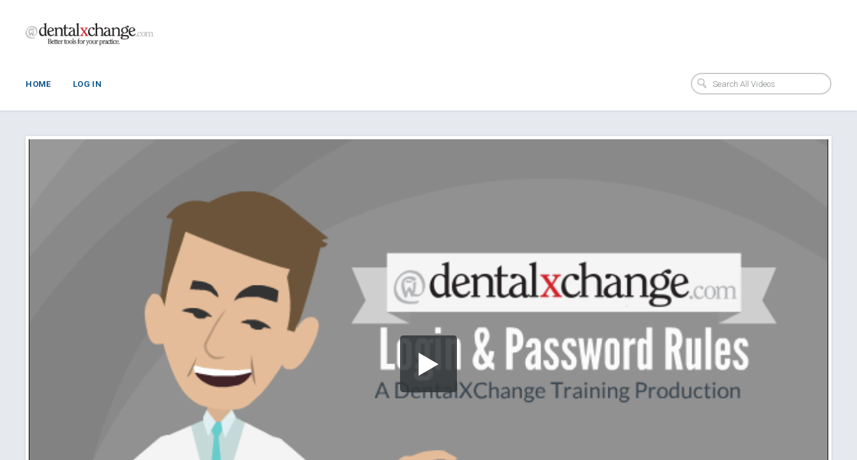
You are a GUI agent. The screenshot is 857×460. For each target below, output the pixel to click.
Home (38, 84)
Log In (87, 84)
